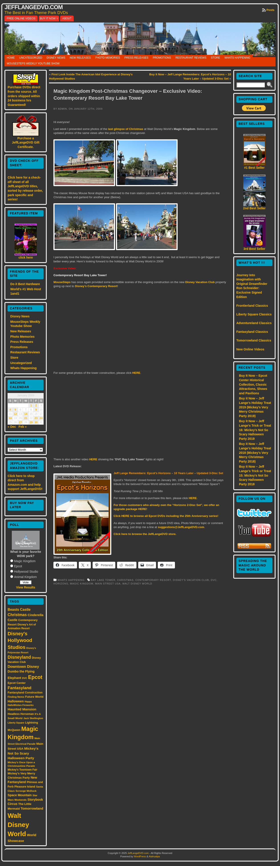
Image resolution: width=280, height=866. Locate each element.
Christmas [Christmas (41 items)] (17, 615)
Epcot (18, 566)
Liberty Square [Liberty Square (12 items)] (16, 722)
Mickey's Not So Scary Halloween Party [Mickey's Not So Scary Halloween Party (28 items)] (23, 753)
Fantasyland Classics (252, 331)
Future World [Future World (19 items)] (34, 696)
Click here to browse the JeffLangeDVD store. (145, 534)
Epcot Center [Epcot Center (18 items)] (17, 683)
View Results (25, 587)
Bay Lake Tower (103, 580)
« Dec (12, 426)
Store (215, 57)
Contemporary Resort (153, 580)
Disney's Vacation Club (191, 580)
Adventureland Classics (254, 323)
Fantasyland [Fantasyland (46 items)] (19, 687)
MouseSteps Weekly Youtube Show (33, 63)
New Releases (80, 57)
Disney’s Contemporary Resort (96, 286)
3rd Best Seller (254, 249)
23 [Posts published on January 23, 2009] (36, 418)
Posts (270, 10)
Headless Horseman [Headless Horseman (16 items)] (21, 714)
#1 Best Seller (254, 167)
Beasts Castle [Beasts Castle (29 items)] (19, 609)
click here (25, 257)
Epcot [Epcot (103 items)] (35, 677)
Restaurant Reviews (190, 57)
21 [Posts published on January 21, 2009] (25, 418)
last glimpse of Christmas (125, 129)
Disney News (56, 57)
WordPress (140, 856)
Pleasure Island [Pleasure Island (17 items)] (24, 786)
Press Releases (136, 57)
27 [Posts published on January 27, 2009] (20, 422)
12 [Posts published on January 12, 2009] (15, 414)
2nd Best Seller (254, 208)
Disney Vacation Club (200, 282)
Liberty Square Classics (254, 314)
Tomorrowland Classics (253, 340)
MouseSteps (62, 282)
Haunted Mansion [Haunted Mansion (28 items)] (22, 709)
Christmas (125, 580)
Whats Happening (237, 57)
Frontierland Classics (252, 305)
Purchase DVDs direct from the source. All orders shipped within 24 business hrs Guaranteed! (24, 95)
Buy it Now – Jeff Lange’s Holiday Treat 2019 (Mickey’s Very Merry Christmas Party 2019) (255, 407)
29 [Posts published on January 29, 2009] (31, 422)
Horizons (60, 583)
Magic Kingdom (25, 561)
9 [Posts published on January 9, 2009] (36, 409)
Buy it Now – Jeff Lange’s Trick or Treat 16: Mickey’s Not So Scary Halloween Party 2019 (255, 429)
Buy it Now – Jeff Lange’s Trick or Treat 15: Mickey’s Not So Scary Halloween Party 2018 (255, 475)
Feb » (22, 426)
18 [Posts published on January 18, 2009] (10, 418)
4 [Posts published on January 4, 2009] (10, 409)
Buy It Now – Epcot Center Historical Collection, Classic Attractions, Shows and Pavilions (253, 384)
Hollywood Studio (26, 571)
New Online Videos (250, 349)
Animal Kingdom (25, 577)
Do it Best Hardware (25, 284)
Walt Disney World (137, 583)
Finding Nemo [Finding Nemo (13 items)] (16, 696)
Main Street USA (107, 583)
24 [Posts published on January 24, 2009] (41, 418)
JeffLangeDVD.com (33, 7)
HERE (136, 372)
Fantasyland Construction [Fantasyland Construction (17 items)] (25, 692)
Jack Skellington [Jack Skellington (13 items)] (33, 718)
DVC (214, 580)
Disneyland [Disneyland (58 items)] (19, 657)
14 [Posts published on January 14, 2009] (25, 414)
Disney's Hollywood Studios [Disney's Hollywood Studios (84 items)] (20, 640)
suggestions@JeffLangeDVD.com (181, 527)
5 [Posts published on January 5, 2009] (15, 409)
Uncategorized (30, 57)
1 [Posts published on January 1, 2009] (31, 405)
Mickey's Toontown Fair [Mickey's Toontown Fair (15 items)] (22, 769)
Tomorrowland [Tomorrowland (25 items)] (32, 808)
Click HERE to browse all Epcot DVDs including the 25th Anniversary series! (166, 516)
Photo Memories (107, 57)
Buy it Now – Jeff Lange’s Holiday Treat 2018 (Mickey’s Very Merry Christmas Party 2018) (255, 452)
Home (11, 57)
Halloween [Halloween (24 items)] (16, 701)
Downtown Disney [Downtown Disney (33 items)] (23, 666)
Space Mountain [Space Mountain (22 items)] (20, 795)
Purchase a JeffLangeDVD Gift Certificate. (25, 142)
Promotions (162, 57)
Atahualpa (154, 856)
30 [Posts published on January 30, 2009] (36, 422)
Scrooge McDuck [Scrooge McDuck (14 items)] (26, 790)
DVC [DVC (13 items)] (24, 678)
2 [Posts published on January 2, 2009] (36, 405)
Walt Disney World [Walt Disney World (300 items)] (18, 824)
